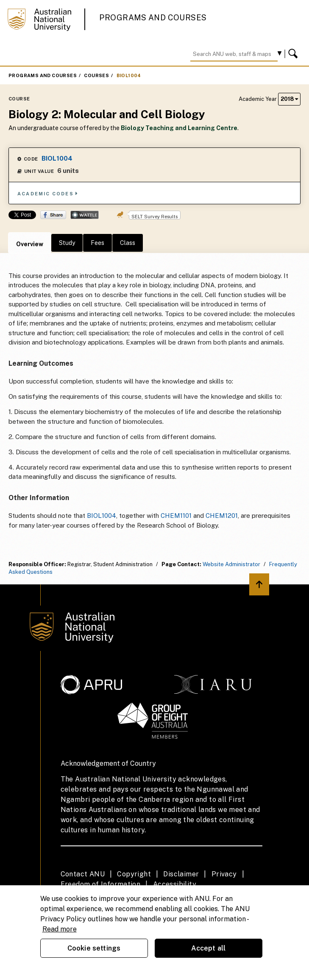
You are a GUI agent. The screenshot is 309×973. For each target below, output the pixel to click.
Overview (29, 244)
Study (67, 242)
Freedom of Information (101, 884)
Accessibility (174, 884)
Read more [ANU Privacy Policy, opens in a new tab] (59, 929)
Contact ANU (83, 874)
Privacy (224, 874)
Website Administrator (231, 564)
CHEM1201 (222, 515)
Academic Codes (47, 193)
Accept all (208, 948)
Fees (97, 242)
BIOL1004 (129, 75)
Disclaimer (181, 874)
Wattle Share (84, 215)
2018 (289, 99)
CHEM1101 (176, 515)
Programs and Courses (153, 17)
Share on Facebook (53, 215)
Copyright (134, 874)
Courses (96, 75)
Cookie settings (93, 948)
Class (127, 242)
